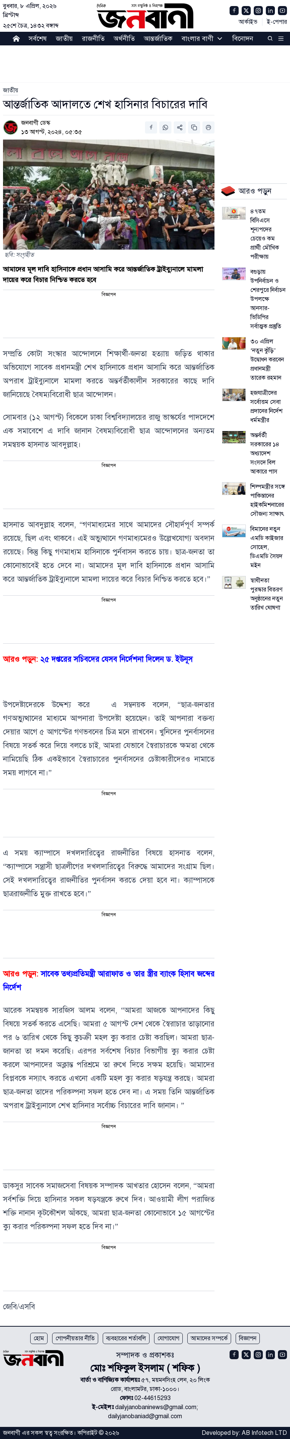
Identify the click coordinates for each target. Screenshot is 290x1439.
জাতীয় (64, 38)
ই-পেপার (277, 22)
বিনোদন (242, 38)
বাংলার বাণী (197, 38)
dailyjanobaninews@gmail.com (155, 1407)
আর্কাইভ (248, 22)
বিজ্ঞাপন (247, 1338)
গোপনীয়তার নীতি (75, 1338)
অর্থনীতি (124, 38)
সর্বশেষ (38, 38)
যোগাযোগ (168, 1338)
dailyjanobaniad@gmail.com (145, 1416)
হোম (39, 1338)
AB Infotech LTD (264, 1433)
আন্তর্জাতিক (158, 38)
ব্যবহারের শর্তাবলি (126, 1338)
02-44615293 (152, 1398)
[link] (10, 90)
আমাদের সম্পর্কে (209, 1338)
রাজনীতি (93, 38)
